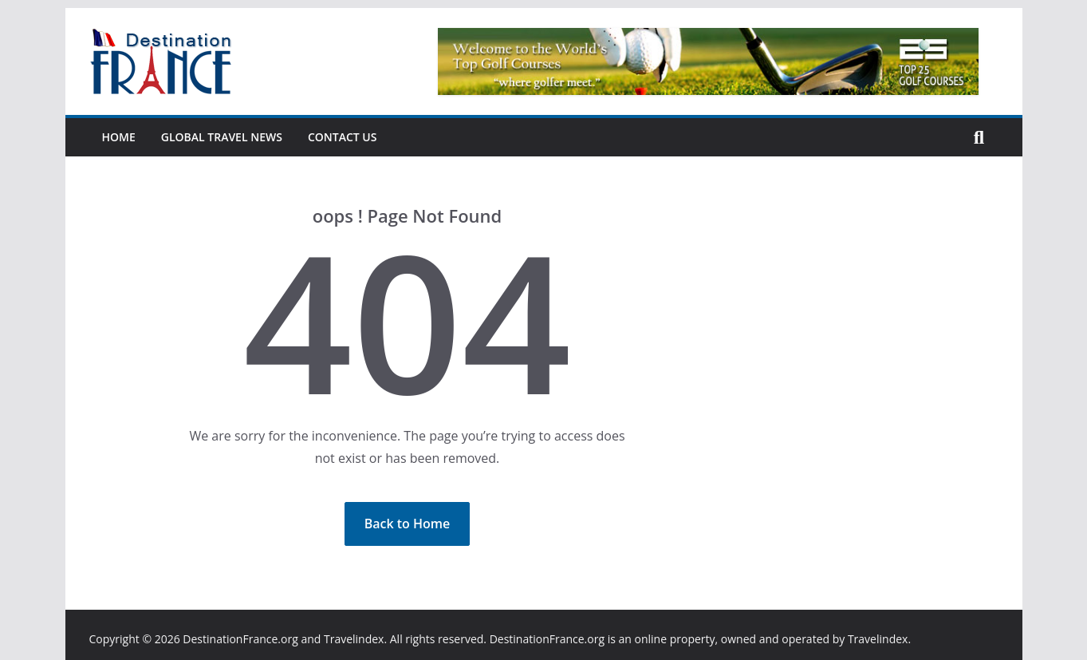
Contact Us (342, 136)
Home (119, 136)
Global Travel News (221, 136)
